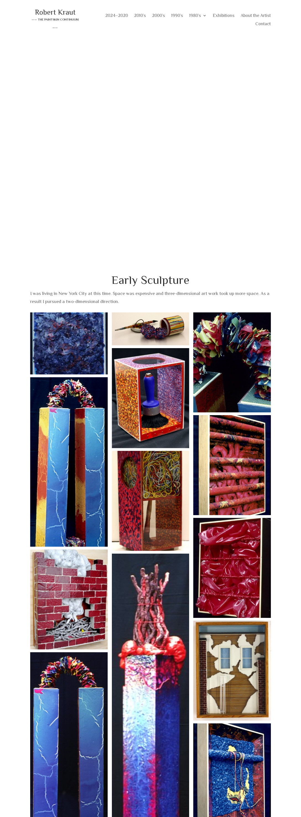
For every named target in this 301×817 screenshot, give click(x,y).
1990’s (177, 16)
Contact (263, 24)
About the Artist (256, 16)
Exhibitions (224, 16)
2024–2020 (116, 16)
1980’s (195, 16)
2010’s (140, 16)
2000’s (158, 16)
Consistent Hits (255, 804)
